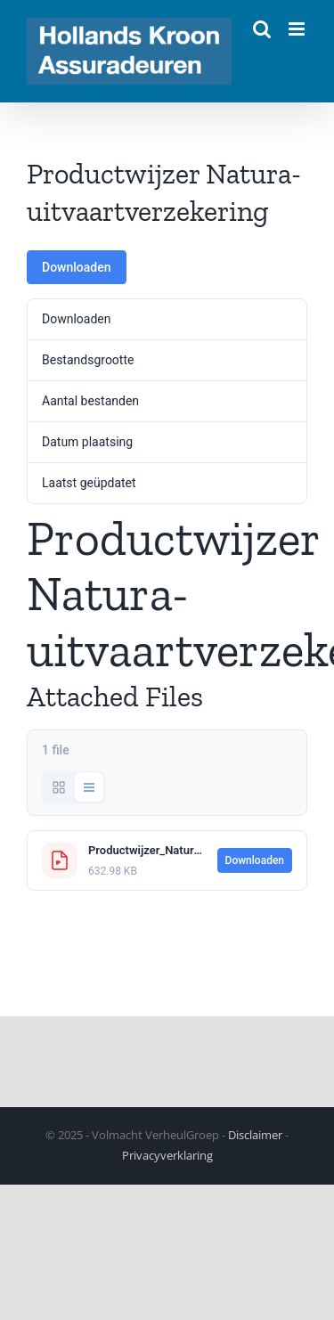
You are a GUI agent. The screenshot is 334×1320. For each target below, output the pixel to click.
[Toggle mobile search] (262, 29)
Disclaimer (255, 1135)
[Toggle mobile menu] (298, 29)
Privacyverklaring (167, 1155)
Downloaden (76, 267)
